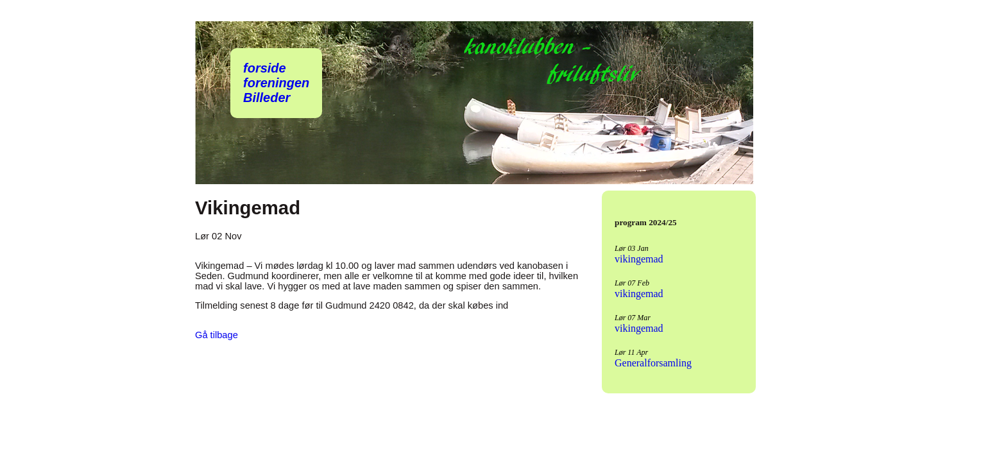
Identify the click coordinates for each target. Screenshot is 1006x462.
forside (264, 68)
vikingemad (639, 258)
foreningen (276, 83)
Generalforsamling (653, 362)
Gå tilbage (216, 335)
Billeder (266, 97)
